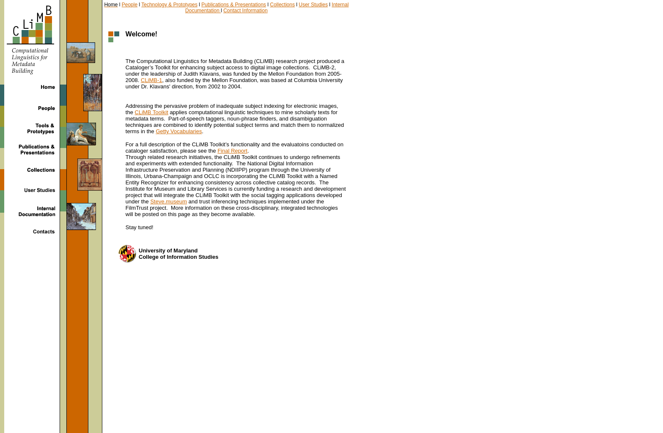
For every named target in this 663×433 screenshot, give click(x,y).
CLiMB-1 (151, 80)
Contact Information (245, 11)
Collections (282, 5)
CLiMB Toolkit (151, 112)
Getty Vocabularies (179, 131)
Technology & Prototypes (169, 5)
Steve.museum (168, 201)
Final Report (232, 151)
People (129, 5)
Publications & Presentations (233, 5)
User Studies (313, 5)
